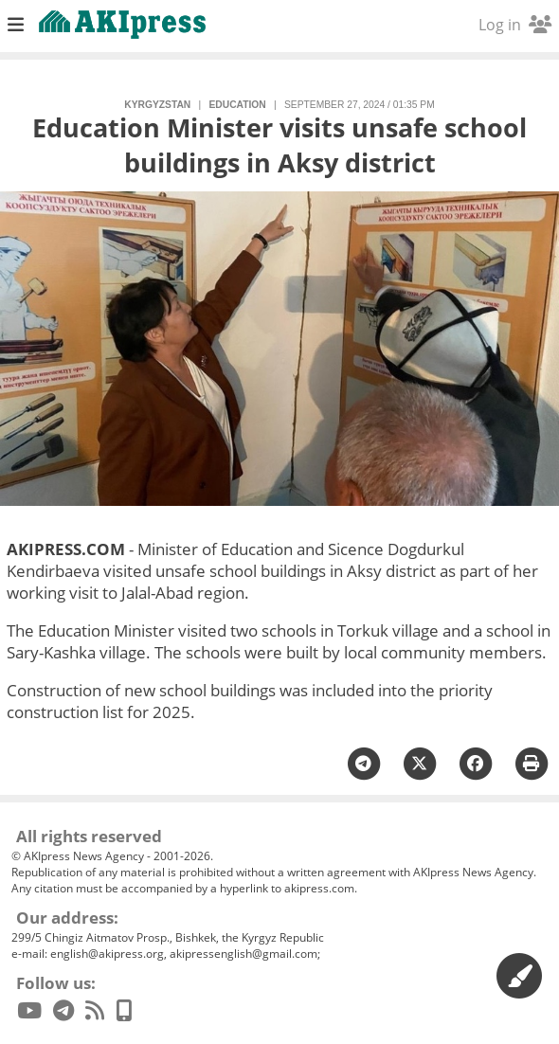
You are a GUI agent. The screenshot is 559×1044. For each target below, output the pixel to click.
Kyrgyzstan (157, 104)
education (236, 104)
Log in (514, 24)
